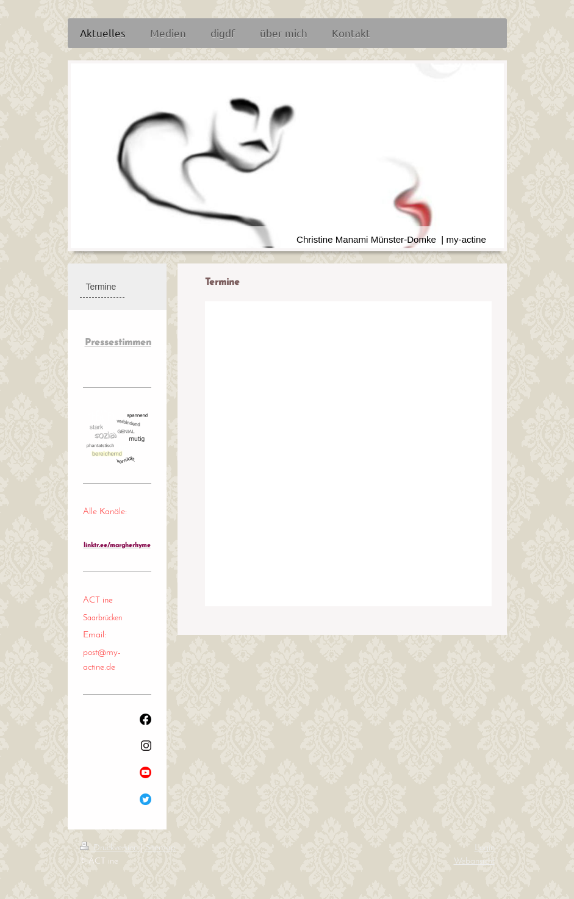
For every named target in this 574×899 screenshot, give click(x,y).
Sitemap (160, 848)
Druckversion (110, 848)
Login (485, 848)
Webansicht (474, 861)
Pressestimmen (118, 343)
